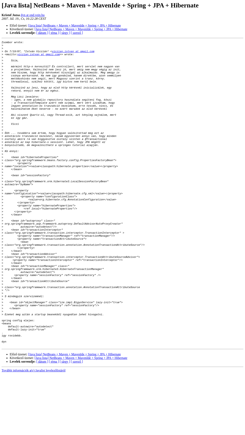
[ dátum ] (42, 32)
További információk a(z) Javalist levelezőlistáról (33, 431)
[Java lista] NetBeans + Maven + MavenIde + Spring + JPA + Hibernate (74, 25)
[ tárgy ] (65, 32)
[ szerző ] (77, 32)
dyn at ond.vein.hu (33, 15)
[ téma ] (54, 32)
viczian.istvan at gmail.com (73, 53)
